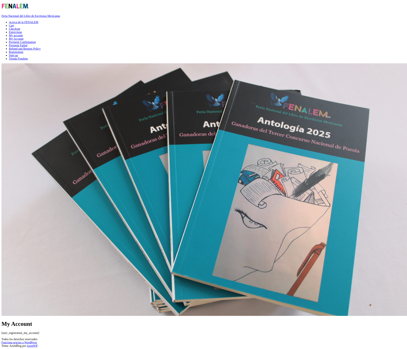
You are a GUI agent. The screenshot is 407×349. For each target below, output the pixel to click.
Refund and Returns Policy (25, 48)
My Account (16, 38)
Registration (16, 52)
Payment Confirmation (22, 42)
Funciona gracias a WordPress (19, 342)
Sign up (13, 55)
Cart (11, 25)
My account (16, 35)
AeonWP (32, 345)
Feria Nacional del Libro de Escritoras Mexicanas (30, 15)
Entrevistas (15, 32)
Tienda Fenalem (18, 58)
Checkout (14, 28)
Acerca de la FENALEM (23, 22)
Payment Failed (18, 45)
